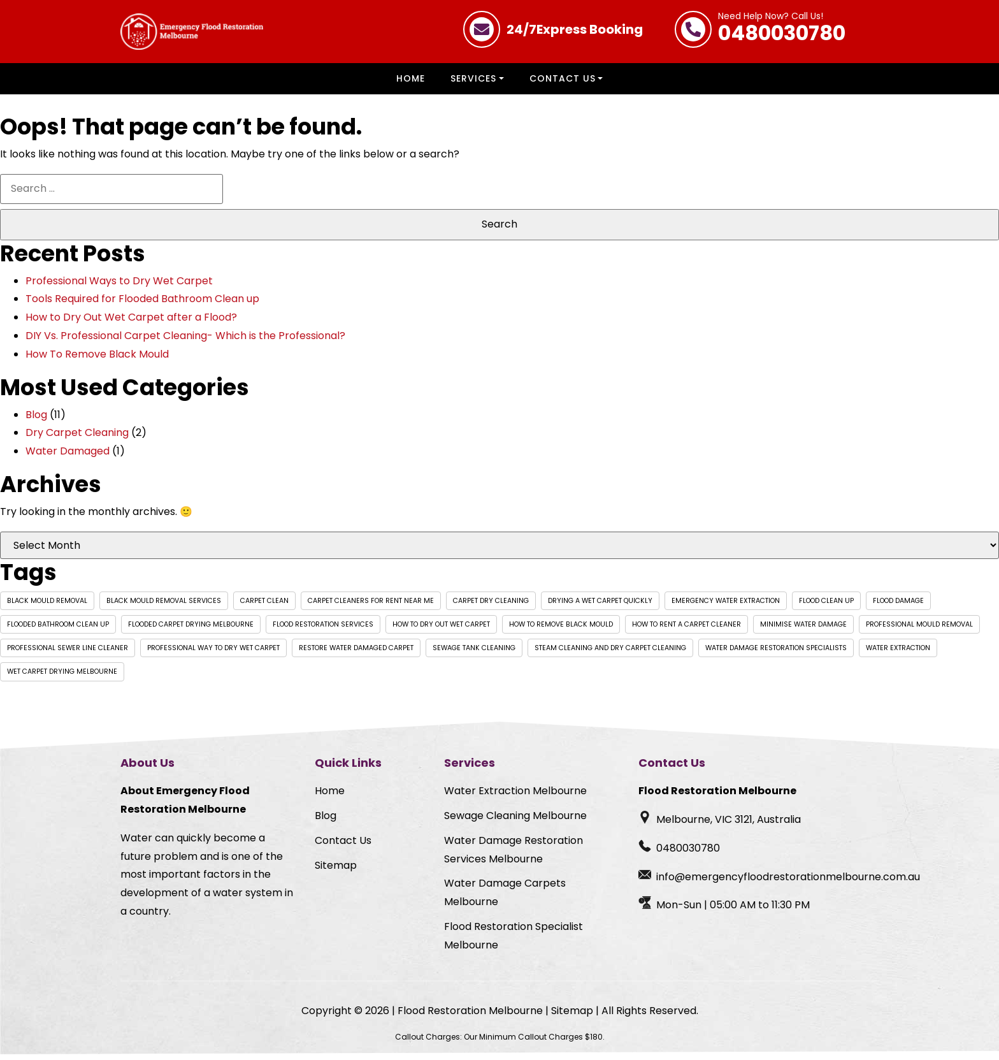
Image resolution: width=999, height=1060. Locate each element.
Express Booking (575, 29)
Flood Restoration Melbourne (470, 1016)
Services (473, 84)
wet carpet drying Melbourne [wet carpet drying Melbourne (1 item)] (62, 677)
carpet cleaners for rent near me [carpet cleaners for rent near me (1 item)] (371, 606)
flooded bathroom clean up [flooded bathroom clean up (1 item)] (58, 630)
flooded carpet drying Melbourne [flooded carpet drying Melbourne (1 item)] (191, 630)
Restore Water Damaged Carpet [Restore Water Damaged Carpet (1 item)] (356, 653)
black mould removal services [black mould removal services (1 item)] (163, 606)
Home (410, 84)
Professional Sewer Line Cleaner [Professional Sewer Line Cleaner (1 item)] (67, 653)
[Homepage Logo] (191, 34)
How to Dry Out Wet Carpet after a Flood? (131, 323)
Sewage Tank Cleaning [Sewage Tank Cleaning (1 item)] (474, 653)
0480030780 (781, 29)
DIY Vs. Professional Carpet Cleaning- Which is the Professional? (185, 341)
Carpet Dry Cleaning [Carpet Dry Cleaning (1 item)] (491, 606)
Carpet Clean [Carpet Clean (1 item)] (264, 606)
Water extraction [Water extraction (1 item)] (898, 653)
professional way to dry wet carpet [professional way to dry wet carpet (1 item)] (213, 653)
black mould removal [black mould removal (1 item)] (47, 606)
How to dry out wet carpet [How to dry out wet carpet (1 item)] (441, 630)
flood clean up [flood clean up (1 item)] (826, 606)
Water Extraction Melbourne (515, 796)
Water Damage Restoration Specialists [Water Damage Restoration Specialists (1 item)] (776, 653)
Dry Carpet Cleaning (77, 438)
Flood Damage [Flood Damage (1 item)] (898, 606)
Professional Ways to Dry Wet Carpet (119, 286)
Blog (36, 420)
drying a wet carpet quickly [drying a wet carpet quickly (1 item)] (600, 606)
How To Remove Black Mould (97, 359)
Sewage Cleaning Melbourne (515, 821)
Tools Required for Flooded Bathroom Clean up (142, 304)
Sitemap (336, 871)
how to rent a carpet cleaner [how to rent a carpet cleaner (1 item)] (686, 630)
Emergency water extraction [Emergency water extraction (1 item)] (726, 606)
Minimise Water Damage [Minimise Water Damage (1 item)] (803, 630)
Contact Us (562, 84)
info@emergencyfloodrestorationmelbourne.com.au (788, 882)
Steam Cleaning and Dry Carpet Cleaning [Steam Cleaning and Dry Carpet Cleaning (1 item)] (610, 653)
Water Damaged (67, 456)
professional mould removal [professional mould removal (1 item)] (919, 630)
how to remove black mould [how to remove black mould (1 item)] (561, 630)
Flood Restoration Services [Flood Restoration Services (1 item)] (323, 630)
